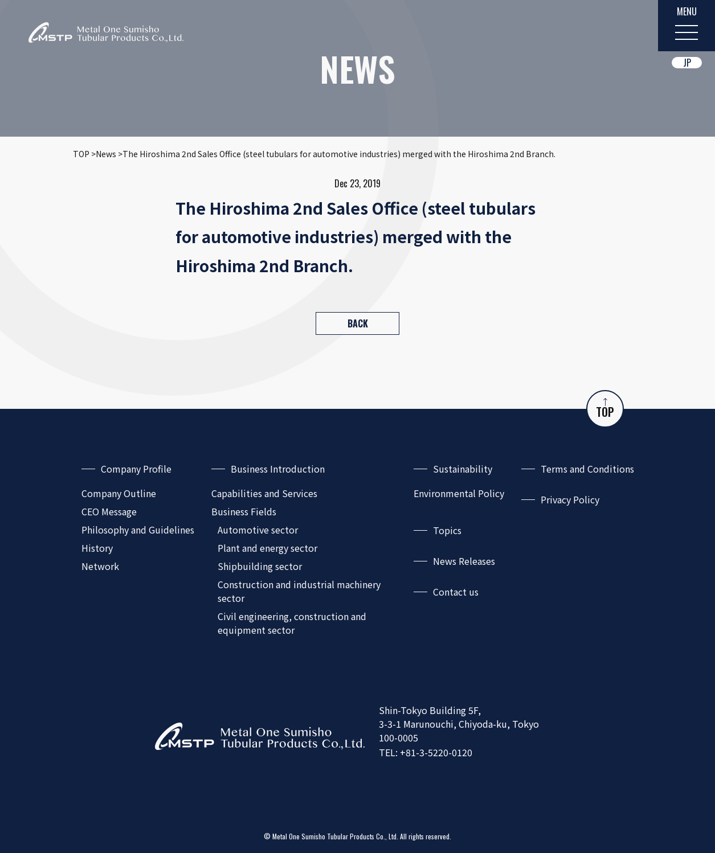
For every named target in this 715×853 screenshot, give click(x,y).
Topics (447, 530)
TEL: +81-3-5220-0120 (425, 752)
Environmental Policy (459, 493)
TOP (605, 409)
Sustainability (462, 468)
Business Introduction (278, 468)
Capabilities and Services (264, 493)
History (97, 548)
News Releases (464, 561)
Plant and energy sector (267, 548)
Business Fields (243, 511)
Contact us (456, 591)
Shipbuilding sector (260, 566)
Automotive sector (258, 529)
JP (687, 62)
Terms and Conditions (587, 468)
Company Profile (136, 468)
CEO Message (109, 511)
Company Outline (118, 493)
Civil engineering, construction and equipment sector (292, 623)
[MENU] (686, 25)
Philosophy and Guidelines (137, 529)
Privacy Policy (570, 499)
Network (100, 566)
